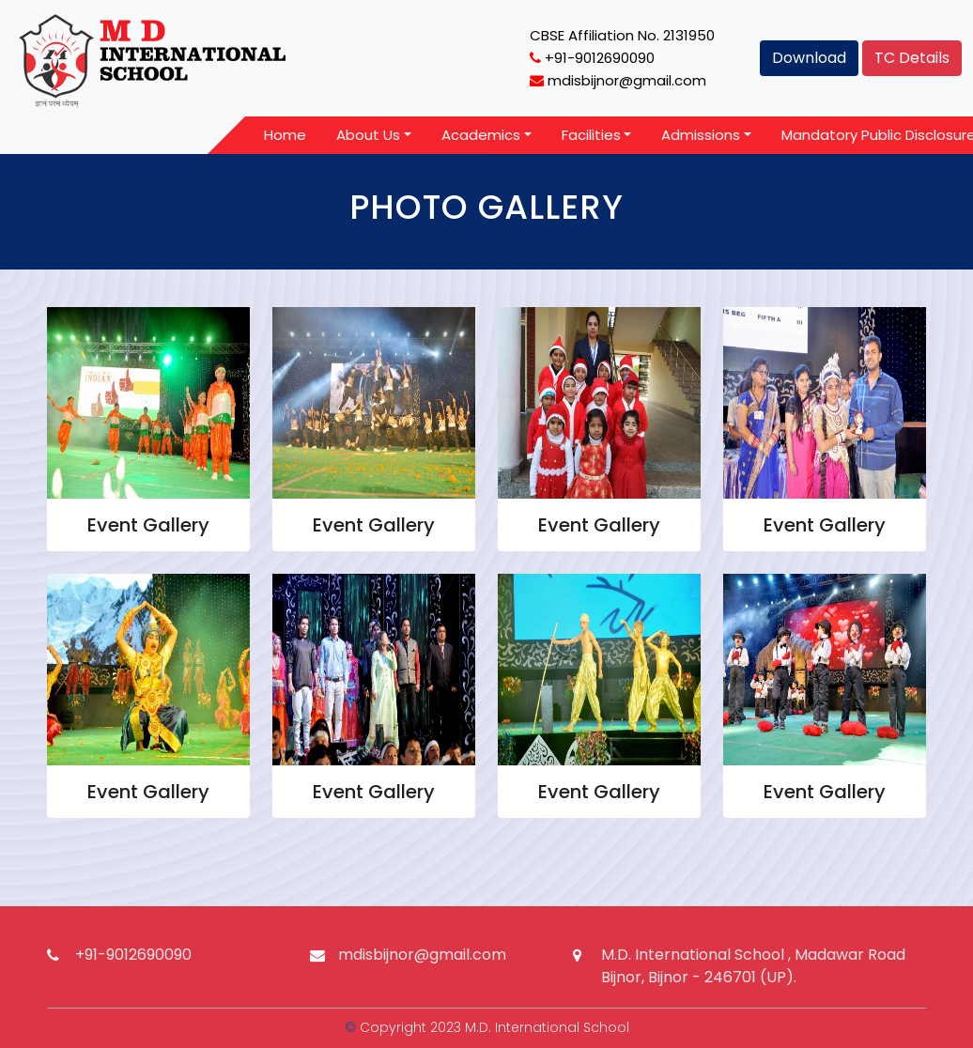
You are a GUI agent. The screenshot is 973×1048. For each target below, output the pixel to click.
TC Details (912, 58)
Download (809, 58)
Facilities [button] (591, 135)
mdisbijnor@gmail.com (422, 954)
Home (285, 135)
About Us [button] (368, 135)
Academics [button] (480, 135)
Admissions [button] (700, 135)
